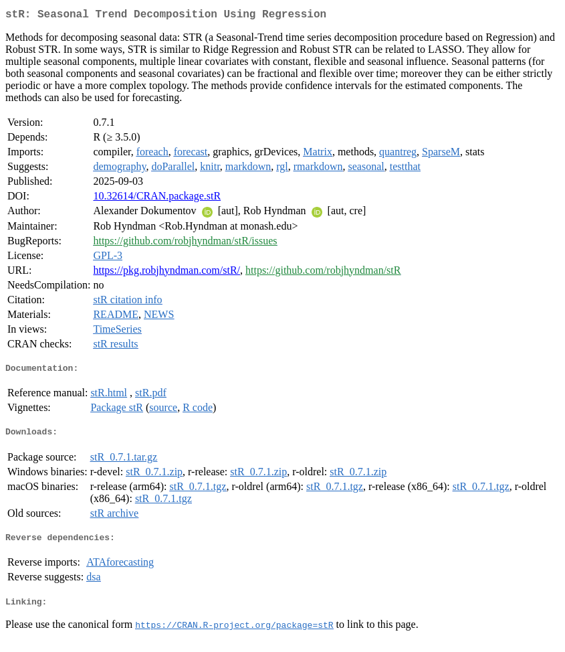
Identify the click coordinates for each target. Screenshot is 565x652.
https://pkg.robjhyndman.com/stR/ (166, 272)
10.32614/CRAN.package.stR (157, 198)
